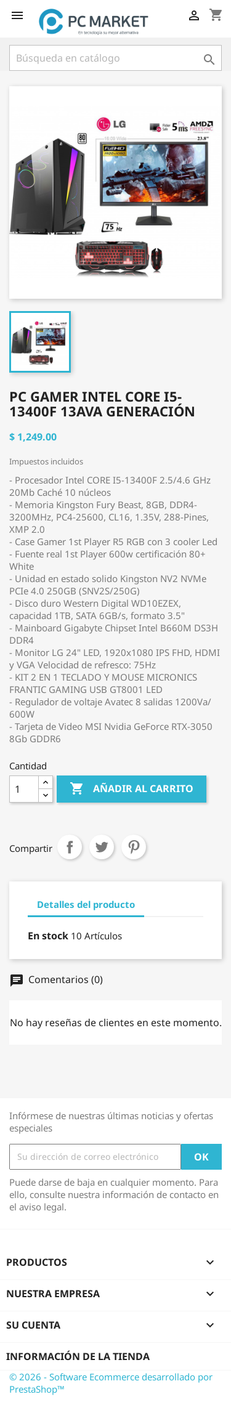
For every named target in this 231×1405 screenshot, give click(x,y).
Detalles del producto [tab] (86, 904)
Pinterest (133, 847)
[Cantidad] (24, 789)
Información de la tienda (78, 1356)
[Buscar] (115, 58)
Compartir (69, 847)
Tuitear (101, 847)
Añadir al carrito (131, 789)
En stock (48, 935)
